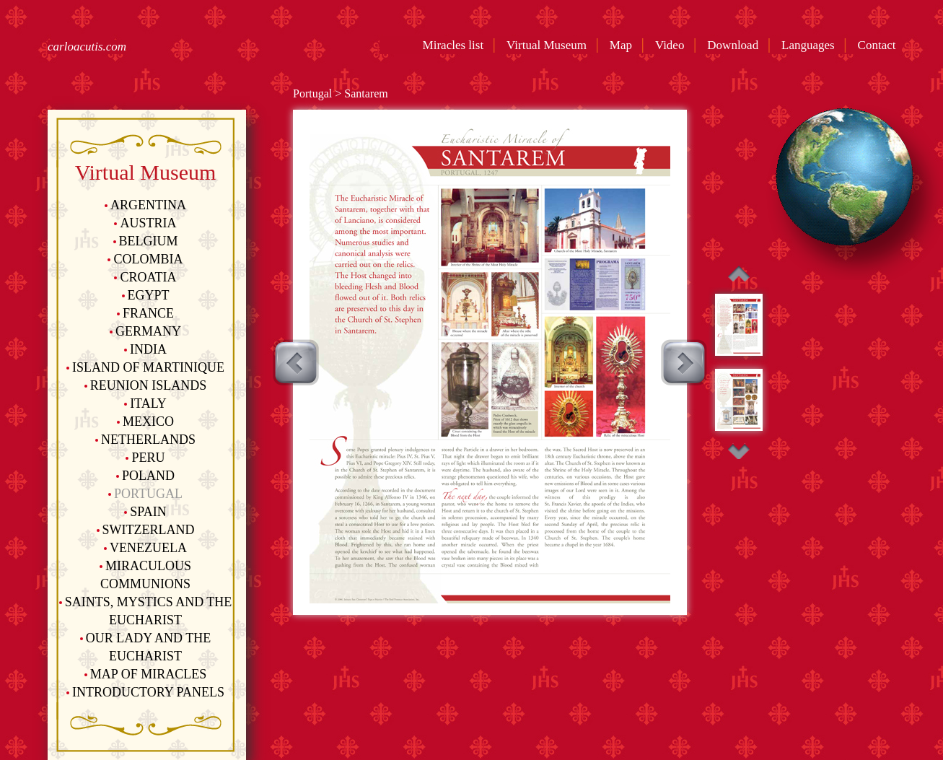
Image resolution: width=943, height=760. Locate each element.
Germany (145, 331)
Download (735, 45)
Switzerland (146, 530)
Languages (811, 45)
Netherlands (145, 439)
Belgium (145, 241)
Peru (145, 457)
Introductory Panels (145, 692)
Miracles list (454, 45)
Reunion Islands (145, 385)
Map (624, 45)
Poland (145, 475)
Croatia (145, 277)
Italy (145, 403)
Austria (145, 223)
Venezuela (145, 548)
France (145, 313)
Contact (880, 45)
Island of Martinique (145, 367)
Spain (145, 512)
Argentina (145, 205)
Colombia (145, 259)
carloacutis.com (87, 46)
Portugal (145, 493)
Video (672, 45)
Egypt (146, 295)
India (145, 349)
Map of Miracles (145, 674)
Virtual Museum (549, 45)
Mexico (145, 421)
